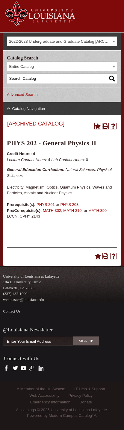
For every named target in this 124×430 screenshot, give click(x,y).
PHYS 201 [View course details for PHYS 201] (46, 204)
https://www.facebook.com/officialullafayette (7, 368)
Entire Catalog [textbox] (21, 66)
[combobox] (62, 41)
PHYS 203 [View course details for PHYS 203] (70, 204)
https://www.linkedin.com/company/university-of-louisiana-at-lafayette (40, 368)
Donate (85, 402)
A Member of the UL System (41, 389)
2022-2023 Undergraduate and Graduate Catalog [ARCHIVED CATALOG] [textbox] (63, 41)
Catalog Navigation (28, 108)
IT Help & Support (89, 389)
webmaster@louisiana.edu (23, 299)
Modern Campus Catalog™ (72, 415)
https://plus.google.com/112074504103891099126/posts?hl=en (32, 368)
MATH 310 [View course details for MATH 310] (72, 210)
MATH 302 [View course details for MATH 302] (52, 210)
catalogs (28, 410)
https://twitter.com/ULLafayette (16, 368)
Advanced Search (22, 94)
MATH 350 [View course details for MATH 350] (97, 210)
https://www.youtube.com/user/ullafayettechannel (23, 368)
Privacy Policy (80, 395)
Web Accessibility (44, 395)
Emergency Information (50, 402)
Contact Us (11, 311)
